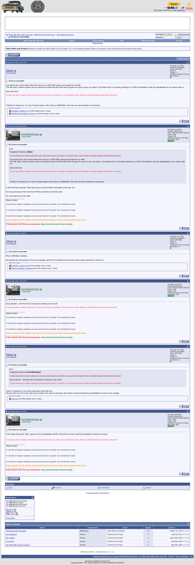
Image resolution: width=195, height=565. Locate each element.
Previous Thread (92, 493)
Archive (171, 556)
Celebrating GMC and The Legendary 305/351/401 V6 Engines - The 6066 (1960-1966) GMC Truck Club (130, 556)
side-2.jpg (15, 399)
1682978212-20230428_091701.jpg (24, 113)
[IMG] (8, 513)
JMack (10, 70)
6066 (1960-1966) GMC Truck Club (21, 35)
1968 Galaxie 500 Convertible (16, 531)
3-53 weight (10, 541)
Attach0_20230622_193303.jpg (22, 268)
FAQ (121, 41)
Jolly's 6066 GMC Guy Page (33, 41)
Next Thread (104, 493)
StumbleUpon (105, 487)
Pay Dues (158, 10)
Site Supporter (179, 10)
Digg (10, 487)
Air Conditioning (11, 534)
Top (191, 556)
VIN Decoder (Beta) (148, 41)
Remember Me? (182, 35)
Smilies (8, 511)
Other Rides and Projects (65, 35)
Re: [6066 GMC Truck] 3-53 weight (18, 545)
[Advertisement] (97, 23)
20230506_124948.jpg (19, 111)
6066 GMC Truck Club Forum (45, 35)
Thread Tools (182, 59)
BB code (9, 509)
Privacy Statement (182, 556)
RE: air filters (10, 538)
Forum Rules (10, 518)
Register (72, 41)
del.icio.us (57, 487)
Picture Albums (98, 41)
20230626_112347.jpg (19, 266)
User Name (159, 34)
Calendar (179, 41)
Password (159, 37)
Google (148, 487)
